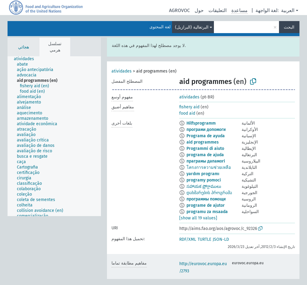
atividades (121, 71)
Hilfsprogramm (201, 123)
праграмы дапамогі (205, 161)
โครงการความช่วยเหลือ (208, 167)
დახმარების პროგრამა (209, 192)
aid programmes (202, 142)
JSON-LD (221, 239)
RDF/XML (187, 239)
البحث (289, 27)
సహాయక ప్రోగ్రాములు (203, 186)
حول (199, 10)
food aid (187, 113)
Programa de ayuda (205, 135)
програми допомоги (206, 129)
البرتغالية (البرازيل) (191, 27)
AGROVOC (179, 10)
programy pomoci (203, 180)
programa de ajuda (205, 154)
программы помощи (206, 199)
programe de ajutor (205, 205)
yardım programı (202, 173)
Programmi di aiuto (205, 148)
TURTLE (204, 239)
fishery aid (189, 107)
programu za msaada (207, 211)
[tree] (54, 136)
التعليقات (217, 10)
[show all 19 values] (198, 218)
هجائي (23, 47)
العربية (287, 10)
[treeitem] (26, 59)
